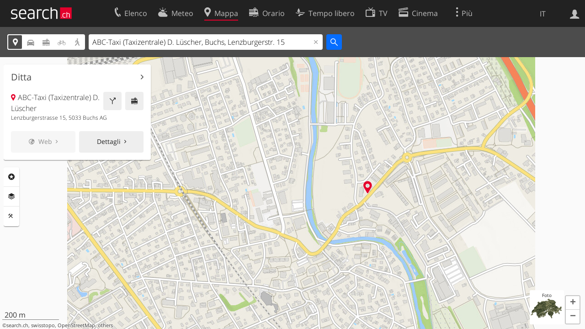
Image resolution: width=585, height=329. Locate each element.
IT (543, 14)
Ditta (21, 77)
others (105, 325)
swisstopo (43, 325)
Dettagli (109, 141)
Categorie (11, 176)
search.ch (17, 325)
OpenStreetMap (76, 325)
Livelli (11, 196)
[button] (573, 303)
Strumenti (11, 216)
